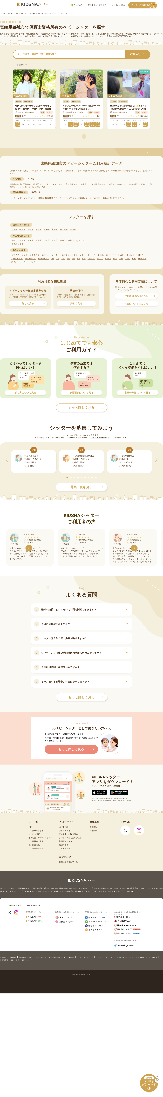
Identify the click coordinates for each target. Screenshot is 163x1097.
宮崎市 (14, 240)
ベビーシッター (62, 34)
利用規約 (13, 957)
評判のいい (16, 262)
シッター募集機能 (98, 438)
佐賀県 (22, 229)
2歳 (63, 258)
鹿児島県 (64, 229)
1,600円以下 (17, 258)
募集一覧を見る (86, 487)
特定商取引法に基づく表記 (9, 960)
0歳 (52, 258)
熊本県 (39, 229)
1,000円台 (141, 255)
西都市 (71, 240)
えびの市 (80, 240)
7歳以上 (91, 258)
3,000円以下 (43, 258)
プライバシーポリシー (85, 957)
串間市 (63, 240)
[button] (67, 477)
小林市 (47, 240)
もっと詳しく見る (85, 697)
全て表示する (17, 244)
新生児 (100, 258)
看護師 (101, 255)
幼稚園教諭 (35, 255)
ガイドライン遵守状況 (104, 957)
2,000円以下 (30, 258)
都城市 (22, 240)
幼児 (115, 258)
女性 (114, 255)
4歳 (73, 258)
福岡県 (14, 229)
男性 (108, 255)
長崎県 (31, 229)
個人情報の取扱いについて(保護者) (61, 957)
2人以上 (121, 255)
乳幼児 (108, 258)
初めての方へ (77, 5)
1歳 (57, 258)
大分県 (47, 229)
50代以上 (142, 258)
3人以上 (130, 255)
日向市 (55, 240)
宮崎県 (55, 229)
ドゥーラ (92, 255)
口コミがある (30, 262)
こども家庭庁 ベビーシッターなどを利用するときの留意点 (136, 957)
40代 (134, 258)
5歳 (78, 258)
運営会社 (3, 957)
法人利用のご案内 (117, 5)
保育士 (25, 255)
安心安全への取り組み (97, 5)
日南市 (39, 240)
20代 (121, 258)
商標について (27, 960)
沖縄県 (73, 229)
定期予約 (15, 255)
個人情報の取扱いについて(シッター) (32, 957)
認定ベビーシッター (51, 255)
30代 (127, 258)
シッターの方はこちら (144, 5)
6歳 (84, 258)
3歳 (68, 258)
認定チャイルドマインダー (74, 255)
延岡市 (31, 240)
